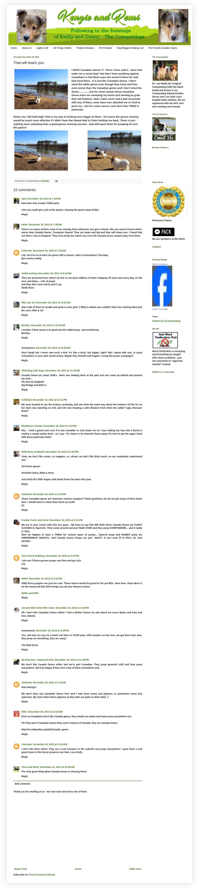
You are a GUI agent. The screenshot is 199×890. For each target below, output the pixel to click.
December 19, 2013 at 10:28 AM (53, 348)
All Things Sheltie (62, 48)
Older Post (135, 869)
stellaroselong (29, 273)
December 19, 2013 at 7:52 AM (49, 250)
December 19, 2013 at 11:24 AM (62, 370)
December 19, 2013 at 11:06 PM (72, 659)
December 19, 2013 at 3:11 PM (65, 520)
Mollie (24, 578)
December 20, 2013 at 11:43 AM (50, 744)
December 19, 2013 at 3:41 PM (45, 578)
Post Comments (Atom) (42, 874)
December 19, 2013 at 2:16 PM (49, 494)
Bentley (25, 325)
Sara (23, 198)
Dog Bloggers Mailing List (130, 48)
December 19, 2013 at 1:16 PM (59, 426)
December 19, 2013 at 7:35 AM (45, 224)
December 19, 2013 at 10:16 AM (48, 325)
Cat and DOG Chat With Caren (38, 607)
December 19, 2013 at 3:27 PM (62, 556)
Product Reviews (85, 48)
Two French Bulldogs (33, 556)
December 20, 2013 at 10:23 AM (45, 711)
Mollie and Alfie (29, 593)
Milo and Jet (28, 302)
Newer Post (20, 869)
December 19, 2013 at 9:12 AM (54, 273)
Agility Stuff (42, 48)
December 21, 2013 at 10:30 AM (57, 767)
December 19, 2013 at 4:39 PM (52, 630)
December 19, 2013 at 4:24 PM (72, 607)
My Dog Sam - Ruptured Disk (37, 659)
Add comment (22, 783)
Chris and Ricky (30, 767)
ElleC (24, 711)
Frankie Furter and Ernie (34, 520)
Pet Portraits (105, 48)
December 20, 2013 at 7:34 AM (49, 682)
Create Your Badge (160, 309)
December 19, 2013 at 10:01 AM (53, 302)
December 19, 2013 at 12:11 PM (50, 399)
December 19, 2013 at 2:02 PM (61, 451)
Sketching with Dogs (32, 370)
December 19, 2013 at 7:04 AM (44, 198)
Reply (24, 214)
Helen (24, 224)
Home (14, 48)
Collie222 (26, 399)
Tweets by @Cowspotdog (166, 321)
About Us (27, 48)
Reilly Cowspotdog (159, 264)
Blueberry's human (31, 426)
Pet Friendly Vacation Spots (162, 48)
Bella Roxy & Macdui (32, 451)
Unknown (26, 250)
